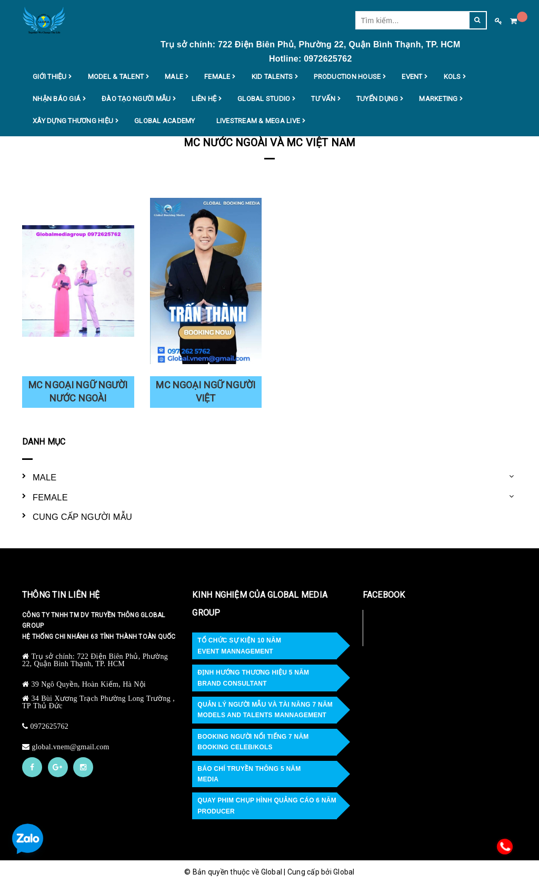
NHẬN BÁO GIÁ (57, 99)
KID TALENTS (272, 77)
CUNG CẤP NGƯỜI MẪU (82, 516)
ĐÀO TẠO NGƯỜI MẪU (136, 99)
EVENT (412, 77)
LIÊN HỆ (204, 99)
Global (344, 872)
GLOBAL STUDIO (263, 99)
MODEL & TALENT (116, 77)
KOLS (452, 77)
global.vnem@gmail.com (70, 746)
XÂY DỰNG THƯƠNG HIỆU (73, 121)
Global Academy (164, 121)
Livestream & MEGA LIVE (258, 121)
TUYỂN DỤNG (377, 99)
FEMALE (217, 77)
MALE (174, 77)
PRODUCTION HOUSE (347, 77)
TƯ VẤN (323, 99)
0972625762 (50, 726)
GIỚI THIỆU (50, 77)
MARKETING (438, 99)
